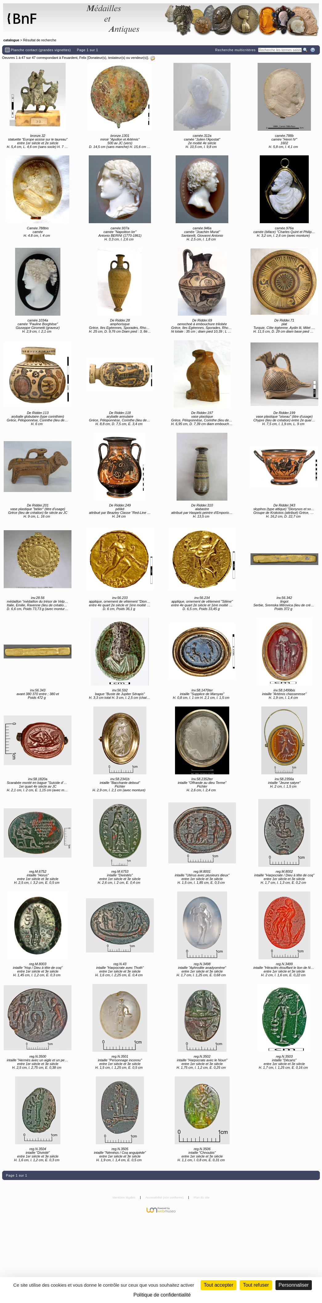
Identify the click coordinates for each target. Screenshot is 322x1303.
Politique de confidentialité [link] (162, 1294)
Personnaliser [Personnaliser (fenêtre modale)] (294, 1285)
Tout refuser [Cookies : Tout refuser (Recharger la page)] (256, 1285)
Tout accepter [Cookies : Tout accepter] (218, 1285)
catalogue (11, 40)
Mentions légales (124, 1197)
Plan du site (202, 1197)
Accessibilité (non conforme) (165, 1197)
